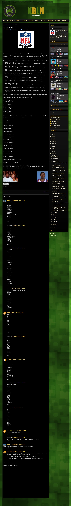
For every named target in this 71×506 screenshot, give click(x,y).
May (53, 217)
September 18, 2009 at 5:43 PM (17, 312)
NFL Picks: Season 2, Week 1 (58, 199)
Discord (20, 2)
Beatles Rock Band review (57, 169)
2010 (53, 153)
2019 (53, 138)
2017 (53, 141)
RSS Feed (50, 2)
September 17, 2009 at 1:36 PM (18, 288)
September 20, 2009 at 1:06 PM (18, 444)
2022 (53, 133)
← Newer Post (6, 191)
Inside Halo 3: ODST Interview (58, 173)
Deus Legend (9, 359)
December (55, 156)
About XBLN (57, 20)
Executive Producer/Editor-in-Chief (59, 44)
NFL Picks (9, 24)
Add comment (7, 462)
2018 (53, 139)
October (54, 159)
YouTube (9, 2)
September (55, 161)
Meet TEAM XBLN (10, 20)
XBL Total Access (54, 117)
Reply (8, 221)
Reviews (36, 20)
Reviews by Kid (54, 123)
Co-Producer (59, 56)
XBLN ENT (53, 127)
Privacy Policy (53, 233)
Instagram (26, 2)
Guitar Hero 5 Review (56, 205)
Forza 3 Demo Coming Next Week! (59, 188)
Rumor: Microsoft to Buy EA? (58, 167)
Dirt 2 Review (55, 191)
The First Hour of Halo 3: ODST (58, 177)
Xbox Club (32, 2)
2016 (53, 143)
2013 (53, 148)
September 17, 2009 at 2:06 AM (18, 248)
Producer (59, 92)
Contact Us (64, 20)
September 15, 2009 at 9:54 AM (18, 225)
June (54, 216)
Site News (43, 20)
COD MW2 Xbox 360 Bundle (58, 181)
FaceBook (38, 2)
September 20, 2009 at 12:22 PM (19, 430)
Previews (31, 20)
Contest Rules (53, 235)
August (54, 212)
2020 (53, 136)
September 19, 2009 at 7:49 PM (19, 359)
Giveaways (18, 20)
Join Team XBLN (50, 20)
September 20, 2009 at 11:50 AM (16, 407)
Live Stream (24, 20)
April (54, 219)
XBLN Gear (44, 2)
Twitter (14, 2)
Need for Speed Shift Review (58, 186)
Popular (53, 28)
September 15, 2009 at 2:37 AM (18, 200)
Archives (59, 28)
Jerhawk (7, 29)
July (53, 214)
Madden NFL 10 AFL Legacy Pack (59, 193)
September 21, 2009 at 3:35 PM (19, 451)
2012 (53, 150)
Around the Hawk (54, 125)
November (55, 158)
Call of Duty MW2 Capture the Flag (59, 210)
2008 (53, 227)
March (54, 221)
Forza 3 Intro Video (56, 184)
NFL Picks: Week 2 (8, 27)
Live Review (53, 121)
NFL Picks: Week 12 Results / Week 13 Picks (62, 31)
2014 (53, 146)
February (54, 222)
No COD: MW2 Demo (56, 165)
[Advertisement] (19, 501)
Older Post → (46, 191)
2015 (53, 144)
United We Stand (55, 190)
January (54, 224)
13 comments (25, 29)
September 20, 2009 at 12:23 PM (18, 437)
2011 (53, 151)
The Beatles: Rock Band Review (58, 197)
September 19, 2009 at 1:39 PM (18, 336)
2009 (53, 155)
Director (59, 68)
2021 (53, 134)
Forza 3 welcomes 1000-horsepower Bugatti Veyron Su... (59, 203)
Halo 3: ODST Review (56, 175)
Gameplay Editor (59, 80)
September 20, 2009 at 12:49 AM (18, 383)
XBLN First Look (54, 119)
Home (4, 20)
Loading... (52, 112)
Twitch (4, 2)
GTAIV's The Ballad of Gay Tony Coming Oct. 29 (58, 208)
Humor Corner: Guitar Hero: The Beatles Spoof (58, 196)
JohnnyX (8, 312)
